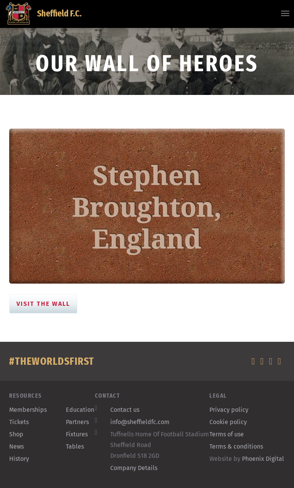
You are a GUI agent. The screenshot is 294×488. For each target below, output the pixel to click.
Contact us (124, 409)
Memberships (28, 409)
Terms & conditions (236, 446)
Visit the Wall (43, 303)
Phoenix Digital (263, 458)
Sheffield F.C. (44, 13)
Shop (16, 434)
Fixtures (77, 434)
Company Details (133, 468)
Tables (75, 446)
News (16, 446)
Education (80, 409)
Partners (77, 422)
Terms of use (226, 434)
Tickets (19, 422)
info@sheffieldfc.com (140, 422)
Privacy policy (228, 409)
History (19, 458)
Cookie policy (228, 422)
